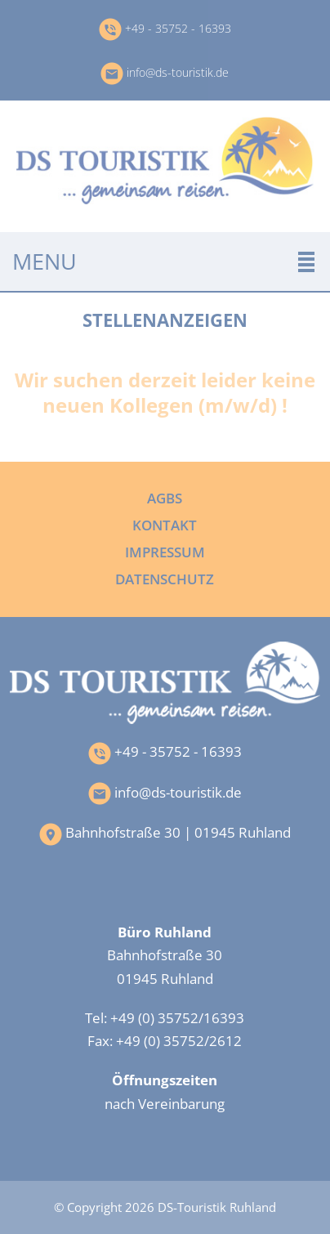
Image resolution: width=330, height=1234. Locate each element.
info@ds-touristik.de (164, 72)
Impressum (165, 551)
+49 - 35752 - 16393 (165, 28)
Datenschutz (164, 578)
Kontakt (164, 524)
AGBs (164, 497)
